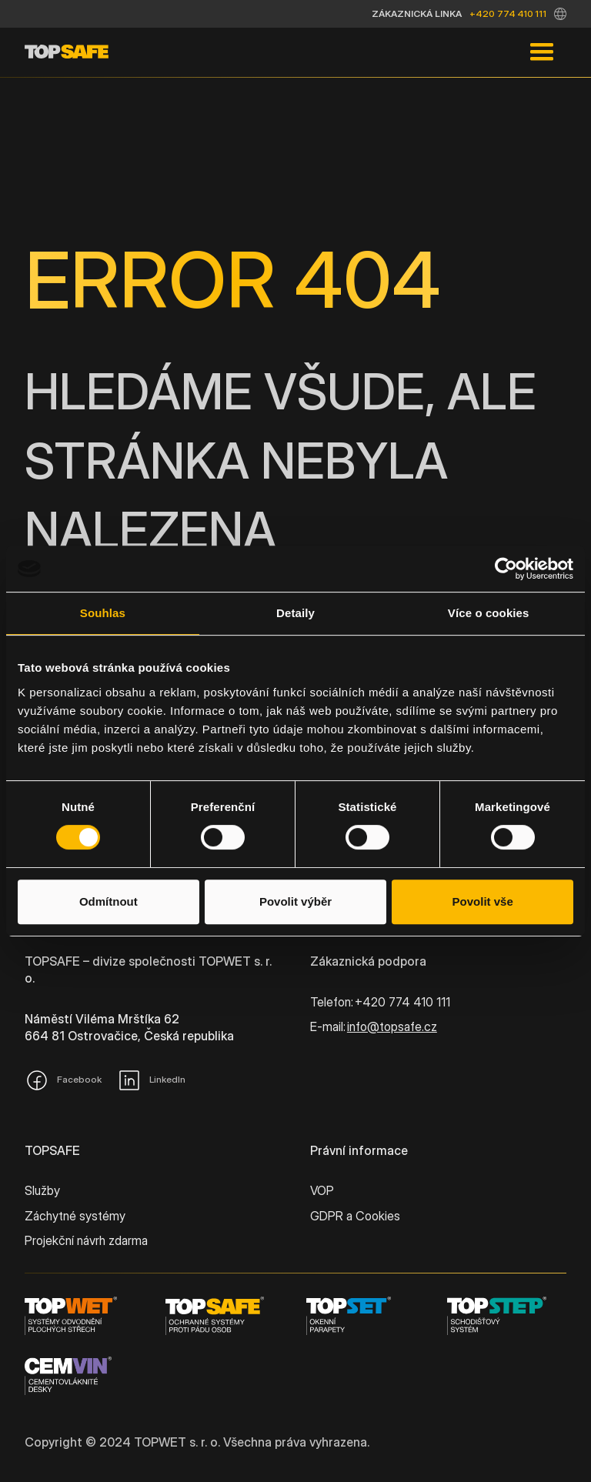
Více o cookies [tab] (488, 612)
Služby (42, 1190)
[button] (560, 14)
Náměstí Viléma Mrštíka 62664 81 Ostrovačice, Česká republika (129, 1027)
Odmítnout (108, 901)
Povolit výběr (295, 901)
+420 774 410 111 (507, 13)
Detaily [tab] (295, 612)
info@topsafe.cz (392, 1026)
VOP (322, 1190)
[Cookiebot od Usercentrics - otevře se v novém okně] (506, 568)
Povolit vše (482, 901)
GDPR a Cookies (355, 1215)
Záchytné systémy (75, 1215)
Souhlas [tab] (102, 612)
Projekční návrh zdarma (86, 1240)
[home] (67, 52)
